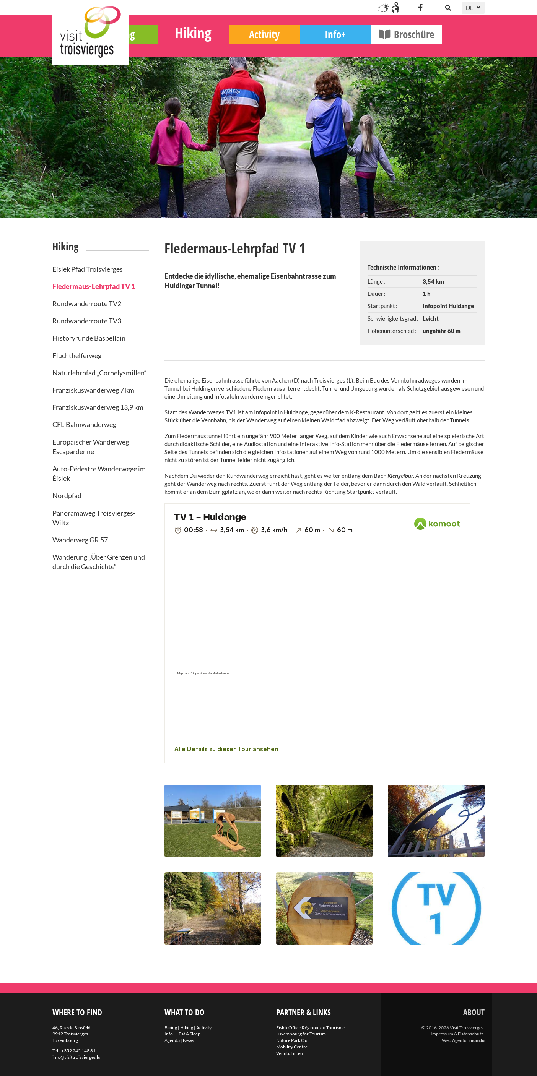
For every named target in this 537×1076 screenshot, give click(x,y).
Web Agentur (455, 1040)
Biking (164, 46)
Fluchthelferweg (76, 355)
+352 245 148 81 (78, 1050)
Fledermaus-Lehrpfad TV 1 (93, 286)
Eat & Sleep (189, 1034)
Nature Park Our (292, 1040)
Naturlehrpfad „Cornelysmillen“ (99, 372)
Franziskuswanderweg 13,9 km (97, 407)
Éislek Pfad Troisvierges (87, 269)
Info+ (378, 46)
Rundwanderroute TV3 (86, 320)
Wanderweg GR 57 (80, 540)
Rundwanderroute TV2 (86, 303)
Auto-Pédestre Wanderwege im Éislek (99, 473)
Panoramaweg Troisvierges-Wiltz (93, 518)
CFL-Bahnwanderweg (84, 424)
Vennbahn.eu (289, 1053)
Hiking (235, 44)
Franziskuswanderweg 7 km (93, 390)
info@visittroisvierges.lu (76, 1057)
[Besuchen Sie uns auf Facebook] (420, 8)
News (188, 1040)
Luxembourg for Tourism (301, 1034)
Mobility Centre (292, 1047)
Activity (306, 46)
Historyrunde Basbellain (88, 338)
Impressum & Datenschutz (457, 1034)
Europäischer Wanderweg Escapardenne (90, 447)
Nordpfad (66, 495)
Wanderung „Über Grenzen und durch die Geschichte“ (98, 562)
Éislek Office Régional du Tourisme (310, 1028)
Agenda (172, 1040)
